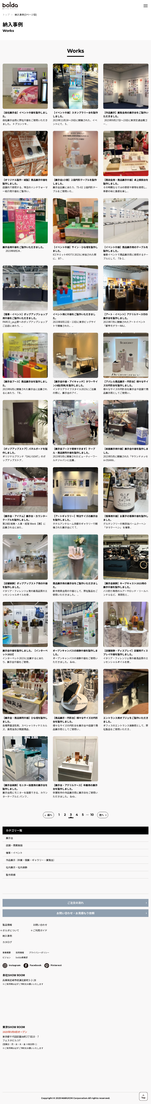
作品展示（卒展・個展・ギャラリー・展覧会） (31, 860)
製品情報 (7, 924)
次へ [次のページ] (101, 815)
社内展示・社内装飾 (16, 867)
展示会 (9, 838)
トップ (6, 14)
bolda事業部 (22, 957)
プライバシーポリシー (39, 952)
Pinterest (53, 965)
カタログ (7, 942)
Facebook (32, 965)
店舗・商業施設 (14, 845)
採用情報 (20, 952)
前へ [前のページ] (49, 815)
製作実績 (10, 874)
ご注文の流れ (75, 903)
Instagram (11, 965)
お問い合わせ (40, 924)
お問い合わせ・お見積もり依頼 (75, 913)
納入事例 (7, 935)
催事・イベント (14, 852)
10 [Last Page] (92, 815)
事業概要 (7, 952)
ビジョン (7, 957)
